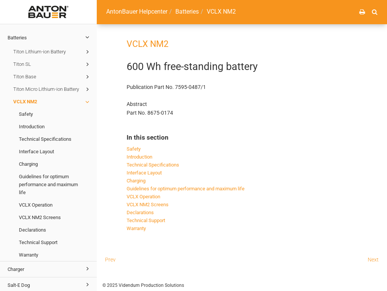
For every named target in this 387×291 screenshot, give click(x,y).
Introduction (32, 126)
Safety (26, 114)
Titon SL (52, 64)
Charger (49, 269)
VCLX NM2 (52, 102)
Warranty (28, 255)
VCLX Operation (36, 205)
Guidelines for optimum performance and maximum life (48, 184)
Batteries (49, 37)
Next (373, 260)
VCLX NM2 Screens (40, 217)
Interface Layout (36, 151)
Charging (28, 164)
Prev (110, 260)
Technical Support (38, 242)
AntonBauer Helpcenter (136, 11)
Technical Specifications (45, 139)
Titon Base (52, 77)
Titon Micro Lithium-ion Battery (52, 89)
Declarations (32, 230)
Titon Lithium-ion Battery (52, 52)
